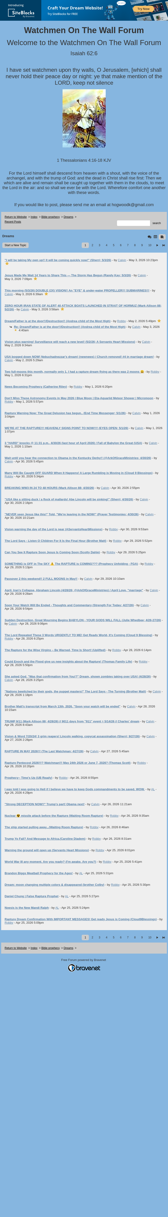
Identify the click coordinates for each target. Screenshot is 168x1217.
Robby (121, 321)
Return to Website (16, 217)
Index (34, 217)
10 (149, 245)
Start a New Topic (15, 245)
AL (153, 789)
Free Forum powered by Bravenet (84, 960)
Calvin (122, 260)
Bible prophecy (50, 217)
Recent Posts (13, 221)
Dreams (68, 217)
